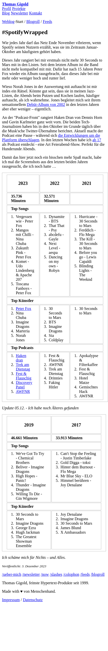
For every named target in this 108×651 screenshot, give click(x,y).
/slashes (56, 574)
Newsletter (19, 13)
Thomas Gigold (15, 4)
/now (45, 574)
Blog (6, 13)
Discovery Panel (24, 384)
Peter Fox (23, 308)
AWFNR (23, 391)
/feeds (85, 574)
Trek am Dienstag (23, 366)
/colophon (71, 574)
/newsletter (31, 574)
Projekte (18, 8)
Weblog (8, 21)
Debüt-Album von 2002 (46, 104)
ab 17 (96, 140)
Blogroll (33, 21)
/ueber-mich (11, 574)
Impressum (11, 600)
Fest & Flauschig (23, 375)
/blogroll (97, 574)
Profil (6, 8)
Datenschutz (33, 600)
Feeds (47, 21)
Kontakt (35, 13)
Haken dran (21, 358)
